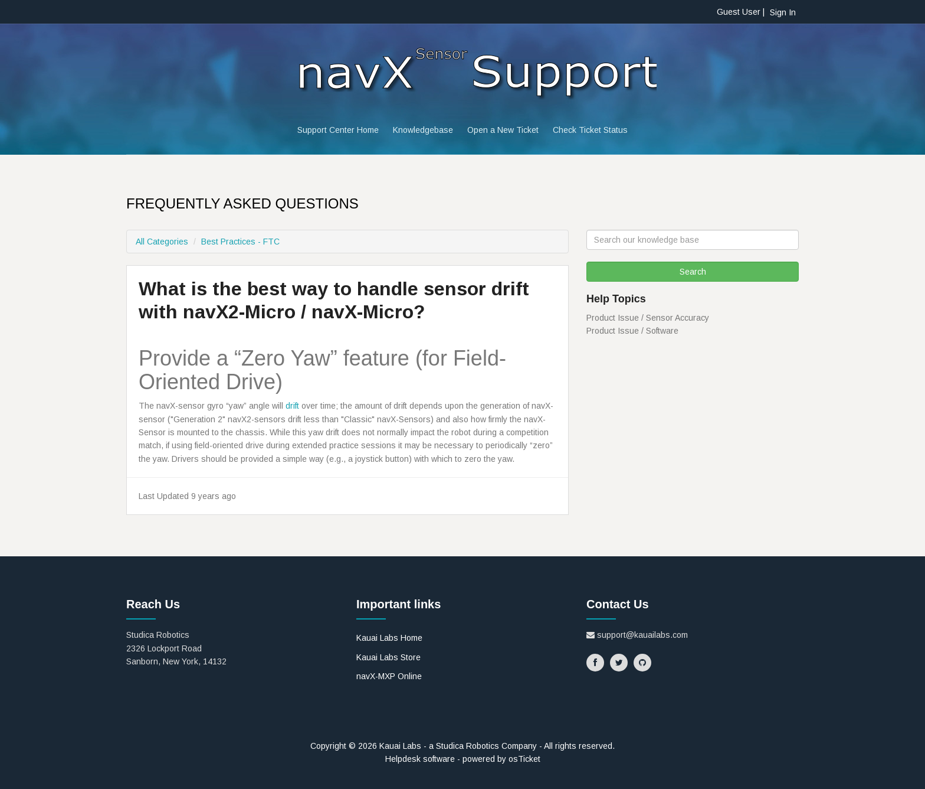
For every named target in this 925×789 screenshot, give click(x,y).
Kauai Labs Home (389, 638)
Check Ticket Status (590, 130)
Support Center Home (338, 130)
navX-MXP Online (389, 676)
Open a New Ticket (503, 130)
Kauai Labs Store (388, 657)
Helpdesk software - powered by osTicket (462, 759)
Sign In (783, 12)
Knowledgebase (423, 130)
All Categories (162, 241)
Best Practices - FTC (240, 241)
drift (292, 405)
